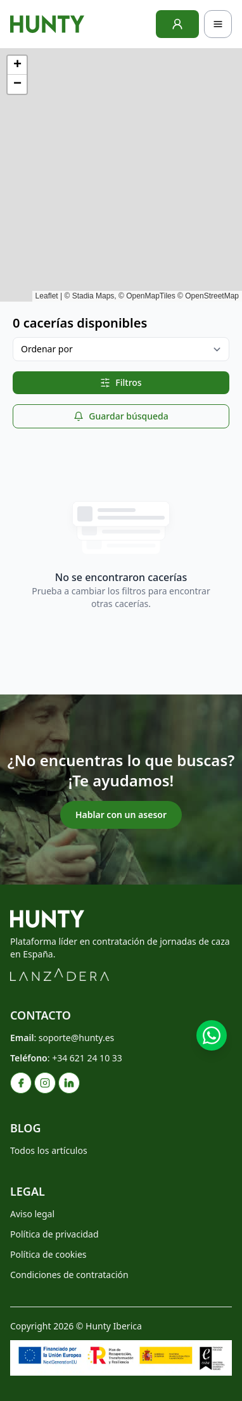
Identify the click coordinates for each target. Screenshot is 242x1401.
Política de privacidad (54, 1234)
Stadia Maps (93, 295)
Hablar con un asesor (121, 815)
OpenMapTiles (150, 295)
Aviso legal (32, 1214)
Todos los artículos (48, 1150)
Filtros (120, 382)
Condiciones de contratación (69, 1275)
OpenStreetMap (212, 295)
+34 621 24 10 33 (87, 1058)
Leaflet (46, 295)
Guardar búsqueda (120, 416)
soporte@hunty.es (77, 1038)
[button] (17, 65)
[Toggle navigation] (218, 24)
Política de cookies (48, 1254)
